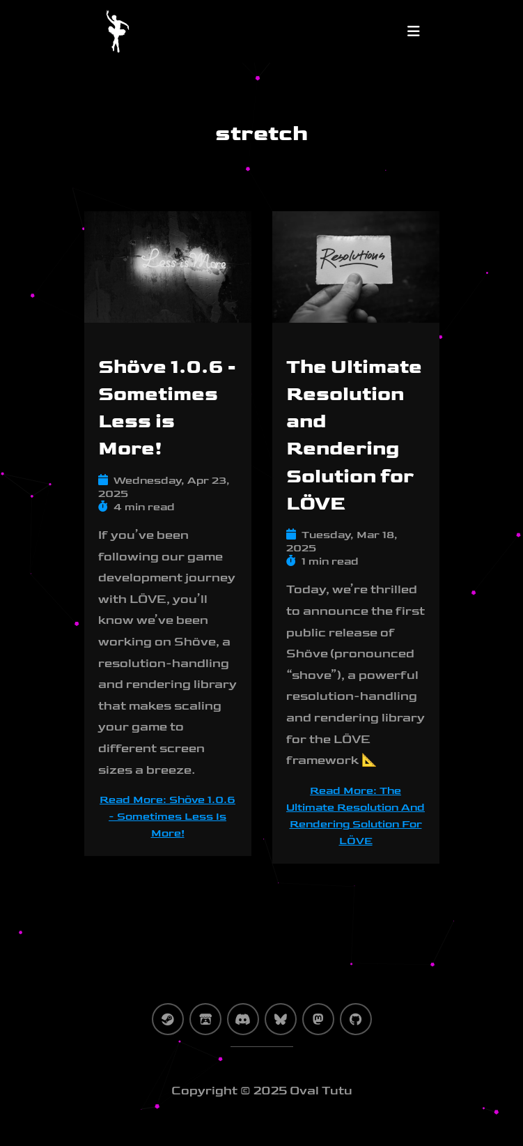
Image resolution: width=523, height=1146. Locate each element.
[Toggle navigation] (413, 32)
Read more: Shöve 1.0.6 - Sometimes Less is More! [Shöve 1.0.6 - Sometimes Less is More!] (167, 816)
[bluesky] (281, 1019)
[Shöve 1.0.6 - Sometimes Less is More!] (167, 275)
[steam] (168, 1019)
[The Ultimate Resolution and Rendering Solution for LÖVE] (355, 275)
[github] (356, 1019)
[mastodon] (318, 1019)
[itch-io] (205, 1019)
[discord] (243, 1019)
